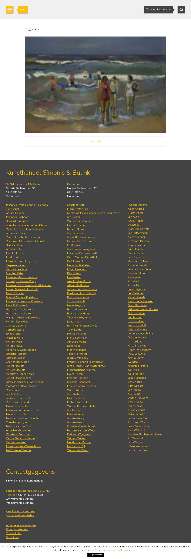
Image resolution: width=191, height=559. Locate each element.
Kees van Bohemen (139, 261)
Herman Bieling (76, 225)
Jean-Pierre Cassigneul (81, 249)
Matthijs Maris (14, 337)
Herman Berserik (138, 241)
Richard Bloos (75, 229)
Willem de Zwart (77, 450)
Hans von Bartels (138, 229)
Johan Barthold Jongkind (21, 261)
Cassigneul (135, 277)
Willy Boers (135, 253)
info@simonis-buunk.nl (20, 503)
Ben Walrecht (136, 430)
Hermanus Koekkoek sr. (20, 309)
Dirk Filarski (74, 273)
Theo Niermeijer (77, 354)
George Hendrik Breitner (82, 241)
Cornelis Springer (16, 422)
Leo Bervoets (136, 245)
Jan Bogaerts (75, 233)
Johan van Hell (76, 301)
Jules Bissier (135, 249)
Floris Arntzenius (77, 209)
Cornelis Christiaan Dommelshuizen (27, 225)
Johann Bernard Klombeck (22, 289)
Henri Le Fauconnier (140, 301)
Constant (133, 281)
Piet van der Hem (78, 313)
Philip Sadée (13, 390)
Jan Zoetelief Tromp (18, 450)
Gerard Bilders (15, 213)
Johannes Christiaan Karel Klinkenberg (29, 285)
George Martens (138, 366)
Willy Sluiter (75, 390)
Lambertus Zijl (76, 446)
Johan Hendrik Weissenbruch (23, 446)
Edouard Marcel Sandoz (81, 386)
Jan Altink (134, 217)
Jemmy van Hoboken (141, 333)
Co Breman (74, 245)
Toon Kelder (74, 329)
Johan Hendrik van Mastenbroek (86, 366)
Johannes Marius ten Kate (21, 277)
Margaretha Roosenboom (21, 386)
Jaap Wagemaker (138, 426)
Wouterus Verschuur (19, 434)
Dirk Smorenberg (77, 398)
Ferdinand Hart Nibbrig (81, 293)
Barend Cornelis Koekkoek (22, 297)
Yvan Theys (135, 406)
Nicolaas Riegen (15, 358)
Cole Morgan (136, 374)
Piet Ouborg (136, 386)
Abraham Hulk (15, 249)
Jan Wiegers (135, 442)
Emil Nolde (135, 382)
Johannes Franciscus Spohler (23, 410)
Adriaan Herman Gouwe (143, 309)
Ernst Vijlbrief (136, 410)
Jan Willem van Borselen (82, 237)
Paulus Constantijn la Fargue (23, 237)
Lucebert (134, 361)
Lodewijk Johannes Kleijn (21, 281)
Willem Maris (14, 342)
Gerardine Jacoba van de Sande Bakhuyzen (93, 213)
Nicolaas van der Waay (81, 430)
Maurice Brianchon (139, 269)
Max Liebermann (77, 337)
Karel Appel (135, 221)
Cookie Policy (14, 533)
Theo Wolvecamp (139, 446)
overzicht (95, 141)
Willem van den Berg (80, 221)
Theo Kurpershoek (139, 349)
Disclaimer (12, 537)
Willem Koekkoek (17, 321)
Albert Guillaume (78, 285)
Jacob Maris (13, 333)
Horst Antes (135, 213)
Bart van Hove (14, 245)
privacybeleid (114, 550)
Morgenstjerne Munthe (81, 370)
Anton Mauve (14, 346)
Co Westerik (135, 438)
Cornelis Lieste (15, 329)
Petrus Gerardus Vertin (20, 438)
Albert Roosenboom (18, 378)
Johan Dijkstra (136, 289)
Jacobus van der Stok (19, 426)
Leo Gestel (74, 277)
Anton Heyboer (137, 329)
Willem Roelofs (15, 370)
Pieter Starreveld (78, 402)
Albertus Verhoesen (18, 430)
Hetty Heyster (76, 305)
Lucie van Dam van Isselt (82, 253)
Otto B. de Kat (137, 345)
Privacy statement (17, 529)
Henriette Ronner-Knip (20, 374)
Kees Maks (73, 346)
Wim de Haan (136, 313)
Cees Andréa (136, 209)
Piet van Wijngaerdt (79, 434)
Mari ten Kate (14, 273)
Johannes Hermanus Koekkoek (24, 301)
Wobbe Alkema (138, 205)
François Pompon (77, 378)
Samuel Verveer (16, 442)
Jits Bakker (73, 217)
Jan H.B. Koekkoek (17, 305)
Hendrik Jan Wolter (79, 442)
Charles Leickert (16, 325)
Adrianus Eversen (16, 233)
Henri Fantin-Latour (79, 265)
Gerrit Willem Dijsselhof (82, 257)
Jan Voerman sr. (76, 422)
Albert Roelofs (15, 366)
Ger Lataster (136, 357)
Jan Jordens (135, 341)
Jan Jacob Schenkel (17, 406)
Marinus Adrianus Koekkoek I (23, 317)
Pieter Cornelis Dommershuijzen (25, 229)
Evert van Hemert (78, 297)
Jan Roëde (134, 390)
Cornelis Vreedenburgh (81, 426)
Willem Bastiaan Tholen (82, 406)
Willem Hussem (138, 337)
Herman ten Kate (16, 269)
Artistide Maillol (77, 342)
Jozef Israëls (13, 257)
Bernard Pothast (16, 354)
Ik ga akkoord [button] (96, 554)
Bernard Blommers (17, 221)
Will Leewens (136, 353)
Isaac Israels (74, 321)
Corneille (133, 285)
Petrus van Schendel (18, 402)
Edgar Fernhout (77, 269)
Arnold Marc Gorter (79, 281)
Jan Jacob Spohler (16, 414)
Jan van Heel (136, 321)
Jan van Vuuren (137, 418)
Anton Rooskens (138, 398)
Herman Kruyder (77, 333)
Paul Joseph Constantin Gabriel (25, 241)
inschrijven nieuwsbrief (20, 511)
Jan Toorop (74, 410)
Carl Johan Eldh (76, 261)
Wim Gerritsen (137, 305)
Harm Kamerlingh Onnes (82, 325)
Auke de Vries (136, 414)
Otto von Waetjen (139, 422)
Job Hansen (135, 317)
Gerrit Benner (136, 237)
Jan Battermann (138, 233)
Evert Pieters (75, 374)
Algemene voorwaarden (21, 525)
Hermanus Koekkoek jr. (20, 313)
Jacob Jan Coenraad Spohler (23, 418)
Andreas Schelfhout (18, 398)
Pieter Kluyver (15, 293)
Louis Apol (12, 209)
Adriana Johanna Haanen (82, 289)
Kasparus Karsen (16, 265)
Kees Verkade (75, 414)
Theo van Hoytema (79, 317)
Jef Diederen (136, 293)
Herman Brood (137, 273)
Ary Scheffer (13, 394)
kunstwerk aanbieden (20, 515)
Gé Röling (134, 394)
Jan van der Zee (137, 450)
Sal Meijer (134, 370)
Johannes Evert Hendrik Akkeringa (27, 205)
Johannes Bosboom (17, 217)
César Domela (136, 297)
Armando (134, 225)
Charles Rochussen (17, 362)
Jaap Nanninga (137, 378)
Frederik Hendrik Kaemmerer (85, 362)
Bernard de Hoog (77, 309)
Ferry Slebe (135, 402)
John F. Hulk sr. (15, 253)
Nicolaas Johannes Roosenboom (25, 382)
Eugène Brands (137, 265)
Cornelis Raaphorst (78, 382)
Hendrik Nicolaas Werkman (145, 434)
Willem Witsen (76, 438)
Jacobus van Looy (77, 358)
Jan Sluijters (74, 394)
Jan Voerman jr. (76, 418)
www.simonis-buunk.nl (20, 499)
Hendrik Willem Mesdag (21, 350)
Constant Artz (75, 205)
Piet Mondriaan (76, 350)
